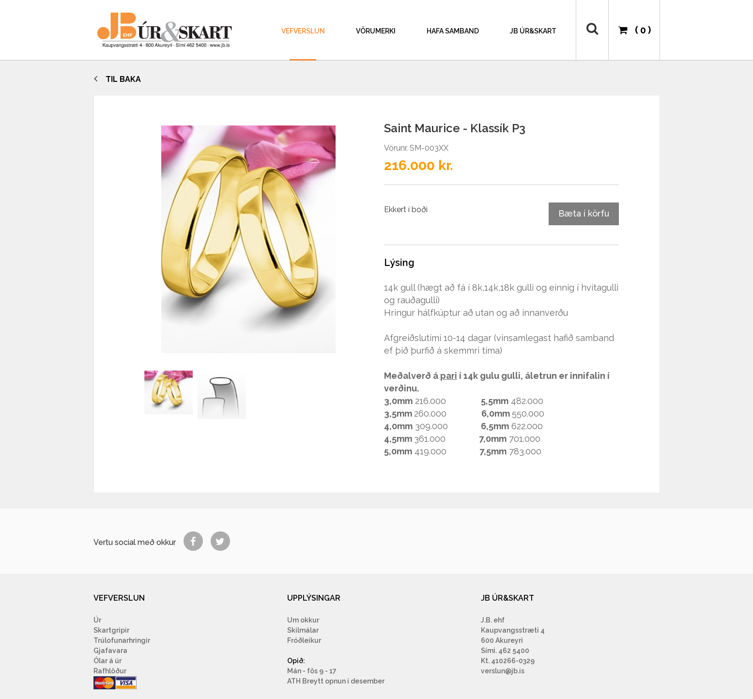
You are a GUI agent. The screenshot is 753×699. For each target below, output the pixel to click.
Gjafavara (110, 650)
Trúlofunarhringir (121, 640)
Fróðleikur (304, 640)
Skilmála (301, 630)
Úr (97, 620)
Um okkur (303, 620)
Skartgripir (111, 630)
